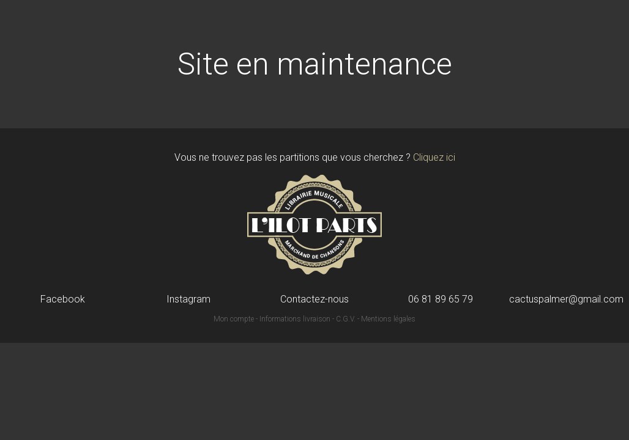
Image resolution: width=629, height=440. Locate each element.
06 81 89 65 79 (440, 299)
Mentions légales (388, 319)
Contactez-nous (314, 299)
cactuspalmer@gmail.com (566, 299)
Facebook (62, 299)
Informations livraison (294, 319)
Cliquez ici (434, 157)
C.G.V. (345, 319)
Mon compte (234, 319)
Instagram (188, 299)
